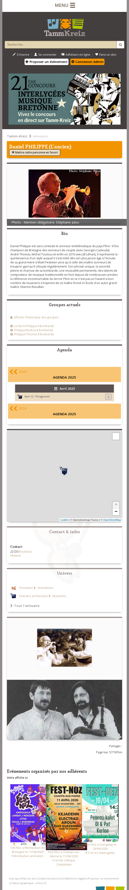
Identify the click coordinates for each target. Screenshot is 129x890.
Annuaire (40, 136)
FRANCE (15, 556)
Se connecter (45, 55)
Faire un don (105, 55)
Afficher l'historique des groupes (36, 317)
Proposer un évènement (46, 62)
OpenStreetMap (112, 520)
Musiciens (59, 596)
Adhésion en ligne (75, 55)
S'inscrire (21, 55)
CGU (62, 878)
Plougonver (42, 396)
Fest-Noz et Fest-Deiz (33, 596)
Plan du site (29, 878)
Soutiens (52, 878)
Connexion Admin (87, 62)
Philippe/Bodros (25, 330)
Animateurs (45, 588)
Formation (26, 588)
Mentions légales (76, 878)
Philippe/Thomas (25, 334)
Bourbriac (25, 552)
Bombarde (47, 326)
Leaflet (64, 520)
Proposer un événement (103, 878)
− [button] (116, 511)
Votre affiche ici (17, 778)
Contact (42, 878)
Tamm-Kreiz (17, 136)
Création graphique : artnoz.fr (28, 883)
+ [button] (116, 505)
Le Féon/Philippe (25, 326)
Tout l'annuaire (25, 605)
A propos (15, 878)
